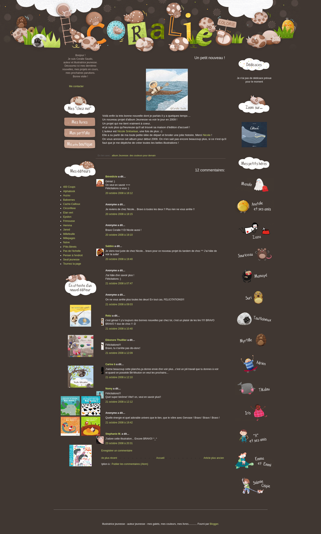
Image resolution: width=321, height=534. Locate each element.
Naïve (66, 242)
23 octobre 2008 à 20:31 (119, 443)
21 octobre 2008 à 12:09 (119, 353)
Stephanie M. (113, 433)
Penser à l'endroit (73, 255)
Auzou (66, 195)
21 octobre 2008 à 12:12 (119, 401)
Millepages (69, 238)
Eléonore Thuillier (116, 340)
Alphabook (69, 191)
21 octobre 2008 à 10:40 (119, 328)
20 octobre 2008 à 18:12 (119, 193)
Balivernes (69, 199)
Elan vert (68, 212)
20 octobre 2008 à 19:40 (119, 259)
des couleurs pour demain (143, 155)
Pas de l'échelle (72, 251)
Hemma (67, 225)
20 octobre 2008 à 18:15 (119, 214)
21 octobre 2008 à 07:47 (119, 283)
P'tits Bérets (70, 246)
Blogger (214, 523)
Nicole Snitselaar (127, 131)
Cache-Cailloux (71, 204)
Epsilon (67, 216)
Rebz (109, 315)
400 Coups (69, 186)
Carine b (111, 364)
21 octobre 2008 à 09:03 (119, 304)
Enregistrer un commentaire (116, 450)
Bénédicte (111, 176)
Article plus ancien (214, 457)
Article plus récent (107, 457)
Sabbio (110, 246)
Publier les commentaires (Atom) (130, 464)
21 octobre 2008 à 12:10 (119, 377)
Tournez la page (72, 263)
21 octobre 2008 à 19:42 (119, 422)
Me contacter (76, 86)
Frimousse (69, 221)
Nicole (207, 135)
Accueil (160, 457)
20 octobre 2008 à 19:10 (119, 234)
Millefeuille (69, 234)
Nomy (109, 388)
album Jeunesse (120, 155)
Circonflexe (69, 208)
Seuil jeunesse (71, 259)
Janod (66, 229)
